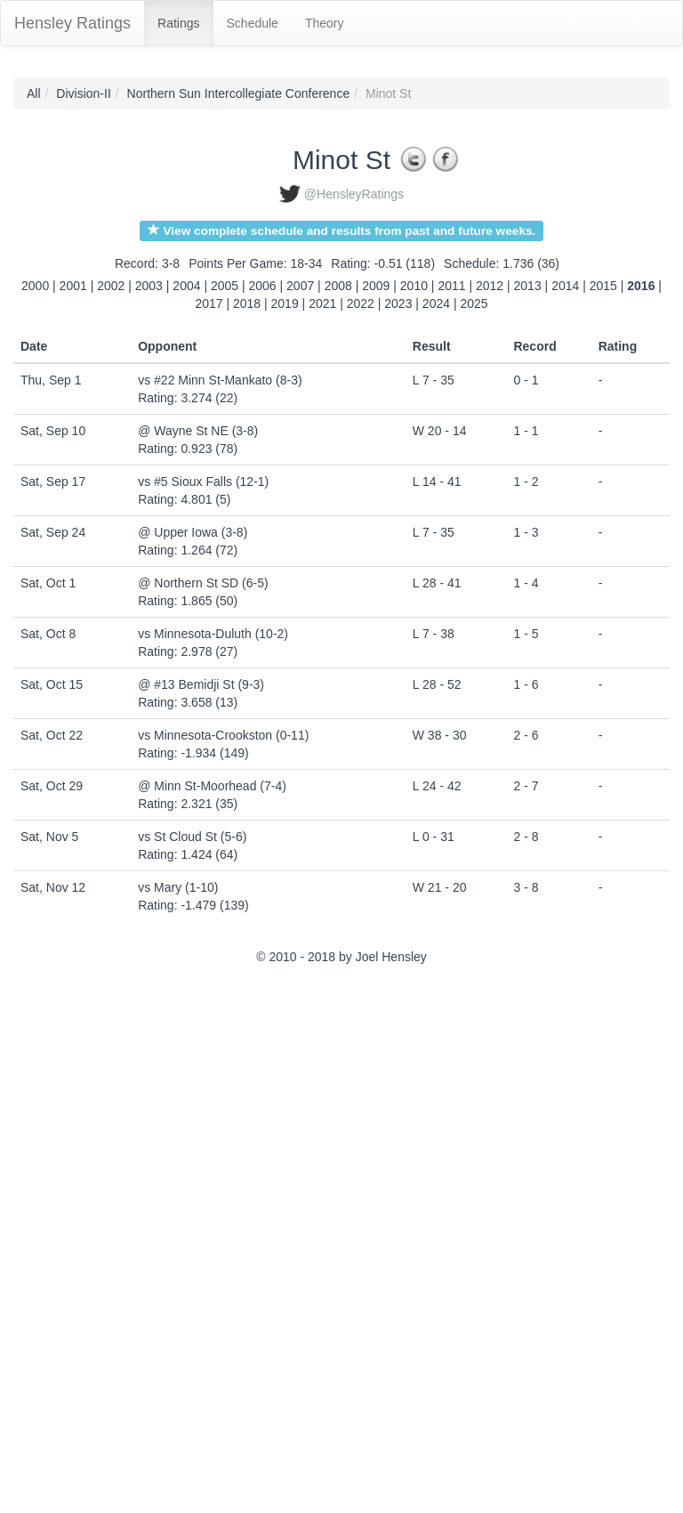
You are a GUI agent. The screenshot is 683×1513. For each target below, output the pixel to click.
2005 (224, 286)
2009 (376, 286)
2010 (414, 286)
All (34, 93)
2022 (360, 303)
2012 (489, 286)
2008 (338, 286)
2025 (473, 303)
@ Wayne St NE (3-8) (198, 431)
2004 (186, 286)
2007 (300, 286)
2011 (451, 286)
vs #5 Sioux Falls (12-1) (203, 481)
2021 (322, 303)
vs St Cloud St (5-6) (192, 836)
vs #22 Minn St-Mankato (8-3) (219, 380)
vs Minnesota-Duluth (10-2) (213, 634)
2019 (285, 303)
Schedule (252, 23)
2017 (208, 303)
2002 (111, 286)
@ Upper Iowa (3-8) (192, 532)
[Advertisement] (93, 1242)
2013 (528, 286)
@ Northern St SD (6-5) (203, 583)
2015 (603, 286)
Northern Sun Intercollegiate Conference (238, 93)
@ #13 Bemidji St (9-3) (201, 684)
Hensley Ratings (72, 23)
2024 (436, 303)
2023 (398, 303)
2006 (263, 286)
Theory (324, 23)
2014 (565, 286)
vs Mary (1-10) (178, 887)
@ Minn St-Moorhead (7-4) (212, 786)
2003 (149, 286)
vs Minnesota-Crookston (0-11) (223, 735)
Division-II (83, 93)
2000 (35, 286)
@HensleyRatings (354, 194)
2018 (247, 303)
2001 (73, 286)
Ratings (178, 23)
